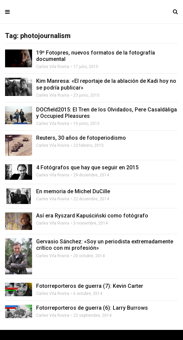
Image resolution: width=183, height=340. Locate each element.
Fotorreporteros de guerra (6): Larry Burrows (92, 308)
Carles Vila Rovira (52, 66)
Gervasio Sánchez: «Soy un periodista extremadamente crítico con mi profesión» (104, 244)
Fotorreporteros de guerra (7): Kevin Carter (89, 286)
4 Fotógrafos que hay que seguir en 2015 (87, 167)
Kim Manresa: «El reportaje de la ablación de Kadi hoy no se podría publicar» (106, 84)
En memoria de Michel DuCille (73, 191)
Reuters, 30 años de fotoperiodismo (81, 138)
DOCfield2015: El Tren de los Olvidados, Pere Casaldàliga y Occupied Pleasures (106, 112)
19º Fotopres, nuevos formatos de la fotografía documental (95, 55)
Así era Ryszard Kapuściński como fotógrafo (92, 215)
